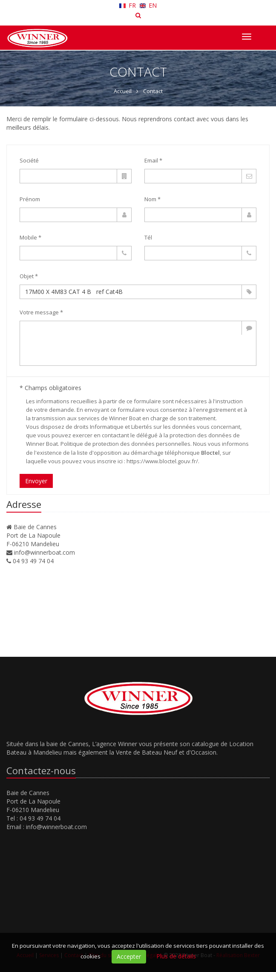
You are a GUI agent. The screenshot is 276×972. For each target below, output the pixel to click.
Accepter (129, 956)
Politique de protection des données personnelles (125, 444)
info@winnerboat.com (44, 552)
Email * (153, 160)
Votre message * (41, 312)
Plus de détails (176, 956)
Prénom (30, 199)
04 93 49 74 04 (33, 561)
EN (148, 5)
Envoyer (36, 481)
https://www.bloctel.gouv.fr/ (162, 461)
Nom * (152, 199)
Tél (148, 237)
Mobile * (30, 237)
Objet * (29, 276)
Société (29, 160)
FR (128, 5)
